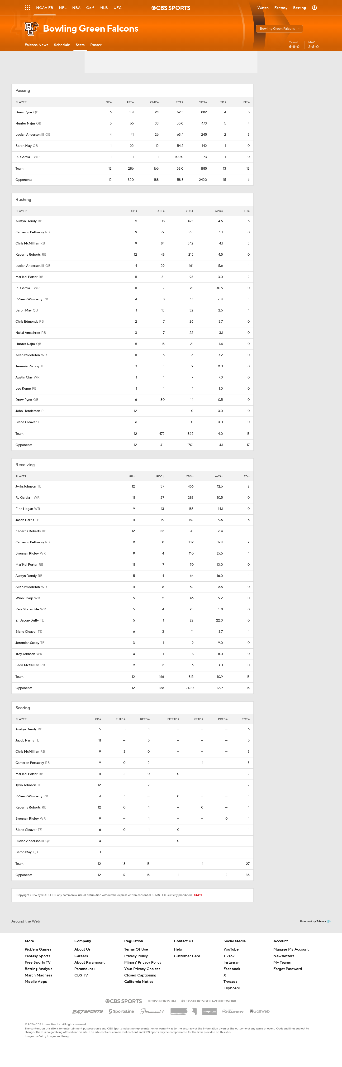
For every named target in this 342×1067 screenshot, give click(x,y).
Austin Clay (24, 377)
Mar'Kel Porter (26, 277)
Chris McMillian (27, 243)
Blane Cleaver (26, 422)
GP (109, 102)
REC (160, 476)
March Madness (38, 975)
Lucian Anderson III (29, 135)
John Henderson (27, 411)
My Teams (282, 962)
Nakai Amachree (27, 333)
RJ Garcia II (24, 157)
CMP (154, 102)
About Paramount (89, 962)
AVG (219, 211)
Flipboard (231, 988)
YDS (203, 102)
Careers (81, 956)
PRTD (223, 719)
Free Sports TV (38, 962)
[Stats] (80, 44)
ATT (130, 102)
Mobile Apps (36, 981)
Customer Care (187, 956)
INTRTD (173, 719)
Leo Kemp (23, 389)
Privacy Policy (136, 956)
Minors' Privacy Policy (142, 962)
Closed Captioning (140, 975)
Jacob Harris (24, 520)
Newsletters (283, 956)
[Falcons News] (36, 44)
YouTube (231, 949)
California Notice (138, 981)
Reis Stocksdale (27, 609)
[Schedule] (62, 44)
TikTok (228, 956)
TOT (246, 719)
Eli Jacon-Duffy (27, 620)
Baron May (23, 146)
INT (246, 102)
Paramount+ (84, 969)
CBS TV (81, 975)
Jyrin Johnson (25, 486)
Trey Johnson (25, 654)
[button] (279, 29)
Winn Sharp (24, 598)
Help (178, 949)
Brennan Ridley (27, 553)
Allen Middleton (27, 355)
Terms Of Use (136, 949)
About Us (82, 949)
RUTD (120, 719)
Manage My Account (291, 949)
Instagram (232, 962)
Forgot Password (287, 969)
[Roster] (95, 44)
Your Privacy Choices (142, 969)
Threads (230, 981)
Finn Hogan (24, 509)
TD (223, 102)
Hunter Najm (25, 123)
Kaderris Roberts (28, 255)
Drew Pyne (23, 112)
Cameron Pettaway (29, 232)
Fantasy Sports (37, 956)
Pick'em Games (38, 949)
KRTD (198, 719)
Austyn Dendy (26, 221)
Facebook (231, 969)
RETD (145, 719)
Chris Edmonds (26, 322)
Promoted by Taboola (315, 921)
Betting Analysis (38, 969)
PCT (179, 102)
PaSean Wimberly (28, 299)
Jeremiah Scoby (27, 366)
